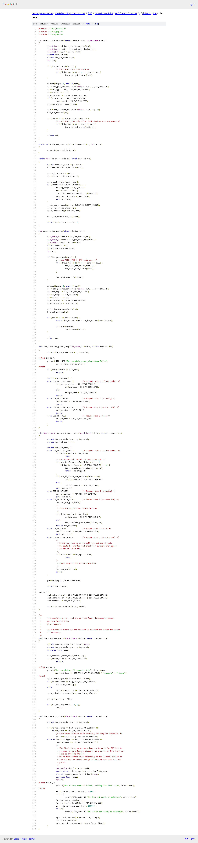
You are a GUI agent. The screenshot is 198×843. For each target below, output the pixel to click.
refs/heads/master (126, 13)
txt (186, 839)
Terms (32, 839)
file (88, 24)
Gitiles (16, 839)
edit (96, 24)
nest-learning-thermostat (70, 13)
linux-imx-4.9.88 (104, 13)
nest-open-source (42, 13)
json (193, 839)
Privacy (24, 839)
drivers (146, 13)
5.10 (90, 13)
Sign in (192, 4)
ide (155, 13)
